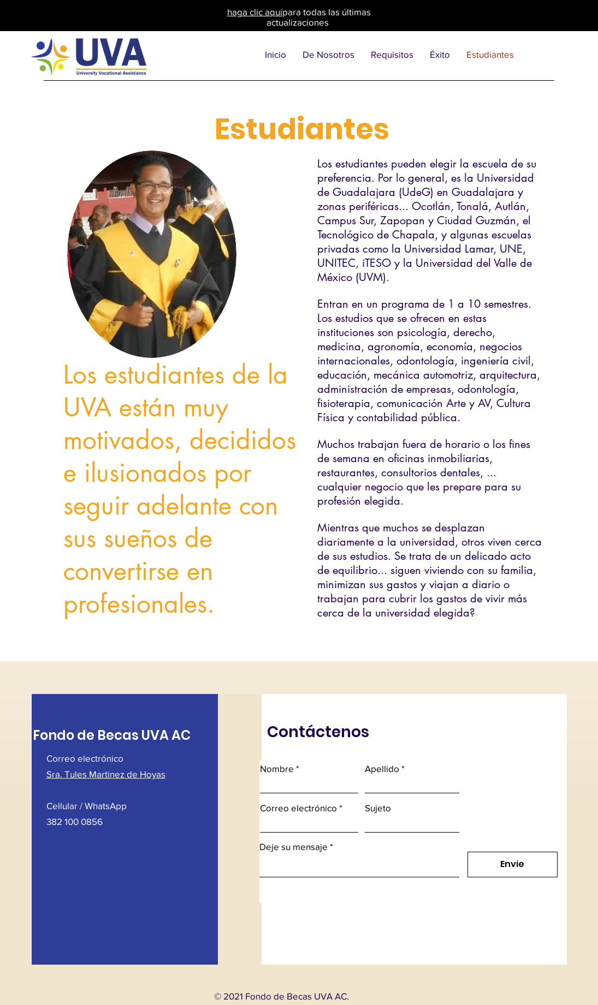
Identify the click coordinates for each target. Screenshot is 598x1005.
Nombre (277, 768)
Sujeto (378, 807)
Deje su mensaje (293, 846)
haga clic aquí (254, 12)
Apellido (382, 768)
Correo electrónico (298, 807)
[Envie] (512, 864)
